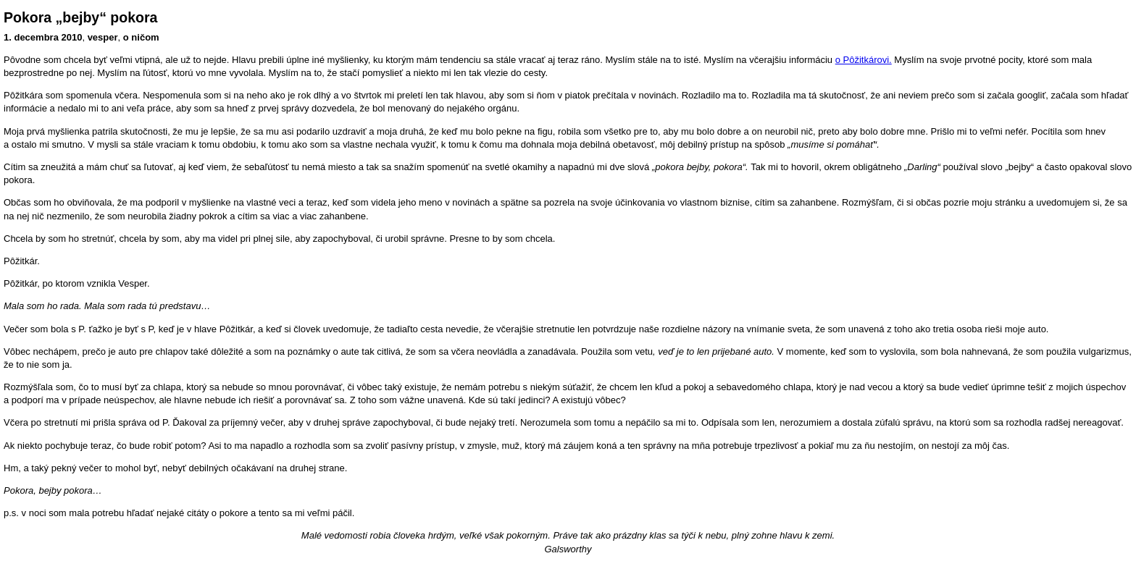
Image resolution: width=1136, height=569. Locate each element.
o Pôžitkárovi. (863, 59)
